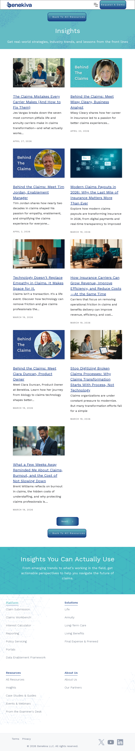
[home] (19, 5)
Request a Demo (113, 4)
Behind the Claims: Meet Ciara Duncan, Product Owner (34, 373)
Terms (15, 738)
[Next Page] (68, 521)
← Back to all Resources (67, 17)
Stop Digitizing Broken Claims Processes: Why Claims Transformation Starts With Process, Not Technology (92, 379)
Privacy (26, 738)
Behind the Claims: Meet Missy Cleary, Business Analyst (92, 102)
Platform (12, 602)
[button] (96, 4)
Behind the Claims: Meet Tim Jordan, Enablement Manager (38, 192)
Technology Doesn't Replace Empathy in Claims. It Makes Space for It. (38, 283)
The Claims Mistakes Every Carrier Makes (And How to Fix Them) (37, 102)
